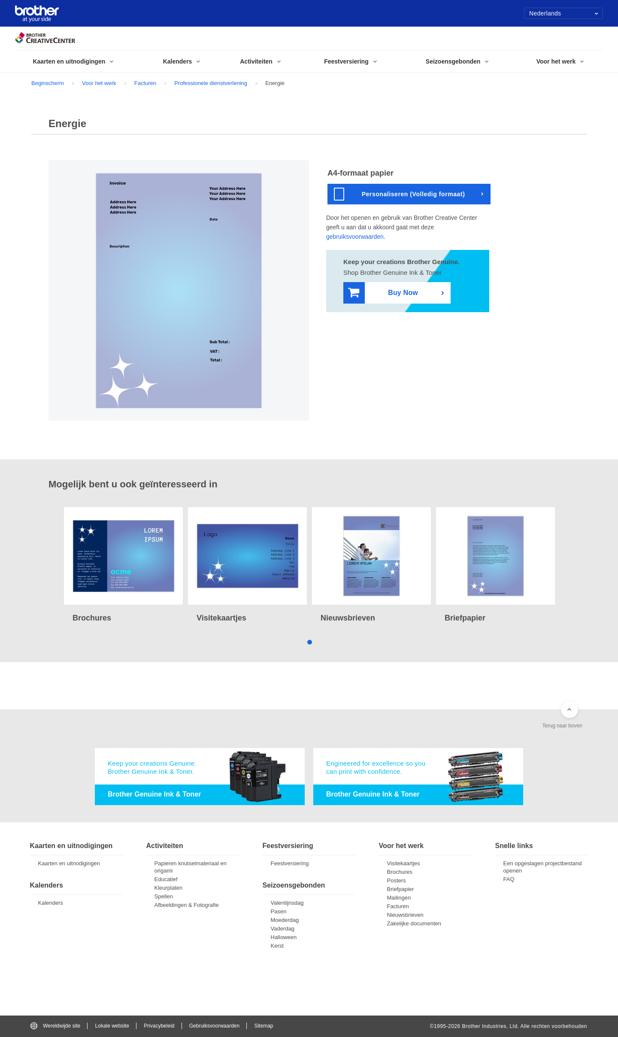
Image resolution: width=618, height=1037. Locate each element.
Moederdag (285, 920)
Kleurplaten (168, 888)
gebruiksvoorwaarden (355, 236)
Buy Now (383, 293)
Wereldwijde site (55, 1026)
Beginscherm (47, 83)
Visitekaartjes (403, 863)
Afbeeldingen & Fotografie (186, 905)
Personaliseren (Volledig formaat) (399, 194)
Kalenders (51, 903)
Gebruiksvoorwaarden (214, 1026)
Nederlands (563, 13)
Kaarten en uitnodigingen (69, 863)
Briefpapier (400, 889)
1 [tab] (309, 641)
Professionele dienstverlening (210, 83)
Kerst (277, 946)
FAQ (509, 879)
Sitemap (263, 1026)
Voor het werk (99, 83)
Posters (396, 880)
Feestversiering (290, 863)
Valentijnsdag (287, 903)
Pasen (279, 911)
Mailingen (399, 897)
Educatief (166, 879)
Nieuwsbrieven (405, 915)
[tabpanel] (123, 565)
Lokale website (112, 1026)
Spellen (163, 896)
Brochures (399, 872)
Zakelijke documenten (414, 923)
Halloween (284, 937)
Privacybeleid (159, 1026)
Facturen (145, 83)
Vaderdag (282, 928)
